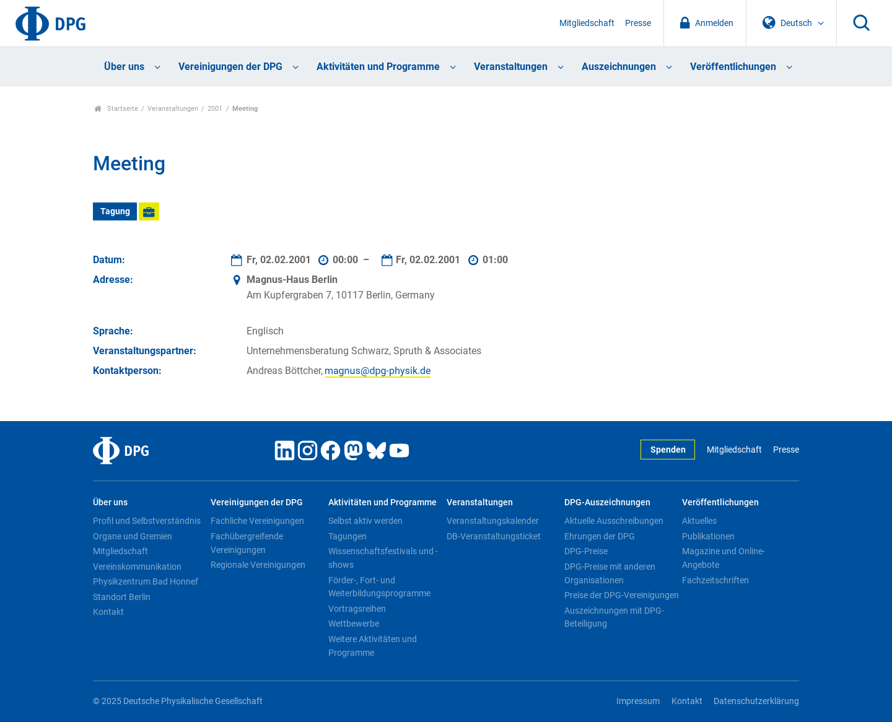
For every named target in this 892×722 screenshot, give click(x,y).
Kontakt (108, 612)
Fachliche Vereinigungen (257, 521)
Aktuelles (699, 521)
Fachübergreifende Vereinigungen (247, 543)
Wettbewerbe (353, 623)
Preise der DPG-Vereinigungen (621, 595)
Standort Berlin (122, 597)
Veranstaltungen (511, 66)
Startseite (116, 109)
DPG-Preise (586, 551)
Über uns (124, 66)
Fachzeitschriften (715, 580)
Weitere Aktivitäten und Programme (372, 646)
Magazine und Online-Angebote (723, 558)
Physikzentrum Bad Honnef (145, 581)
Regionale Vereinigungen (258, 565)
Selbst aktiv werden (365, 521)
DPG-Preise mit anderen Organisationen (609, 573)
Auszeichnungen (619, 66)
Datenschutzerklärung (756, 701)
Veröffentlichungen (733, 66)
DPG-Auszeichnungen (607, 502)
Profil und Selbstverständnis (147, 521)
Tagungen (347, 536)
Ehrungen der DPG (599, 536)
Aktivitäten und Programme (378, 66)
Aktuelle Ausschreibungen (613, 521)
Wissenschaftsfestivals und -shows (383, 558)
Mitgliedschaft (586, 23)
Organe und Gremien (132, 536)
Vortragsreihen (357, 609)
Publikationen (708, 536)
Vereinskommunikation (137, 567)
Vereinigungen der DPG (230, 66)
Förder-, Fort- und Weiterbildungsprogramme (379, 587)
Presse (638, 23)
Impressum (638, 701)
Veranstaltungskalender (493, 521)
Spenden (668, 450)
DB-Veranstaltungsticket (494, 536)
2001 (215, 109)
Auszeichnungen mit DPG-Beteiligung (614, 617)
